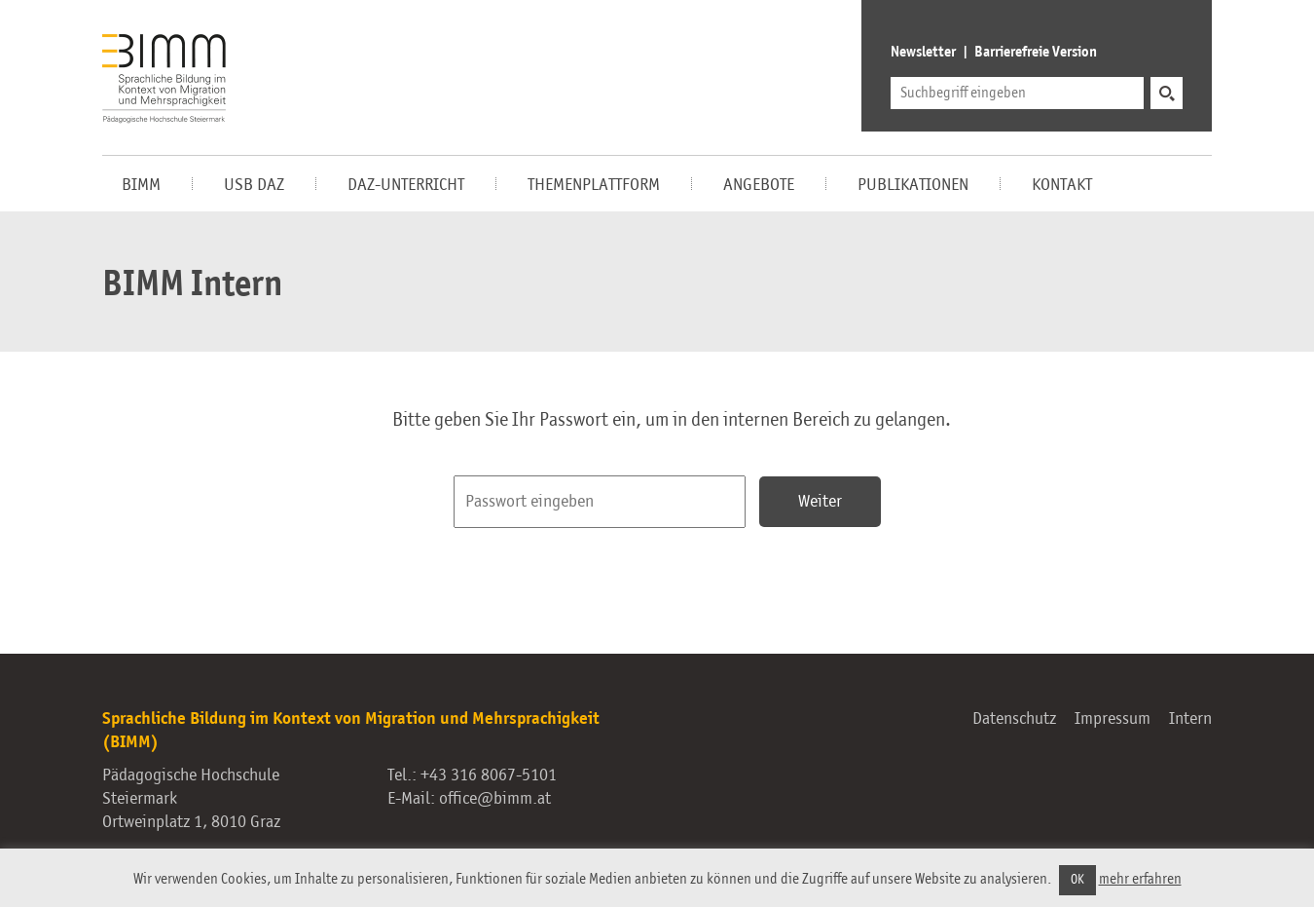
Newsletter (923, 53)
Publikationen (913, 185)
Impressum (1112, 719)
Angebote (758, 185)
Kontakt (1062, 185)
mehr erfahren (1140, 879)
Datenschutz (1014, 719)
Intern (1190, 719)
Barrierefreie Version (1035, 53)
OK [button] (1077, 880)
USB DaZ (254, 185)
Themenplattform (594, 185)
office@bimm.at (495, 799)
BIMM (141, 185)
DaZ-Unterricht (405, 185)
